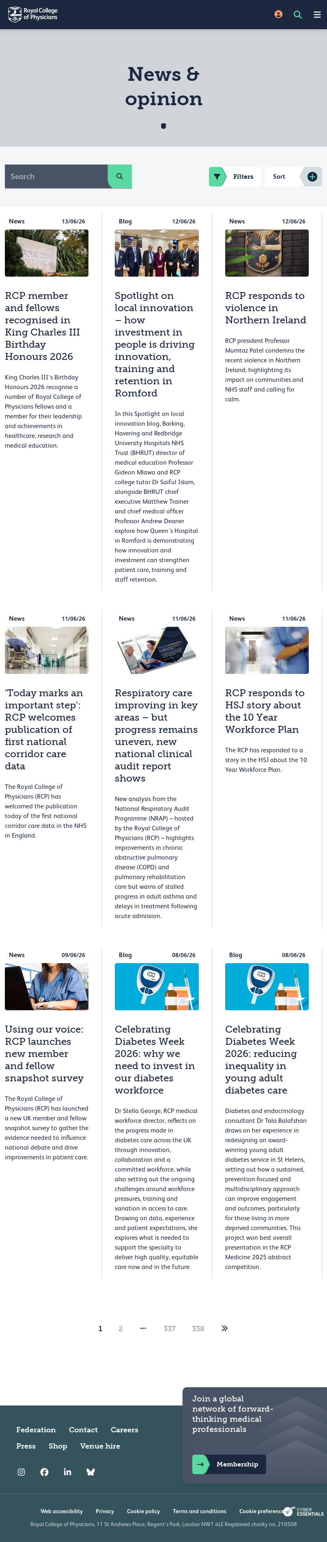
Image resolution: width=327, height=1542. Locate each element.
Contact (83, 1429)
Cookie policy (143, 1511)
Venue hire (100, 1446)
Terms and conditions (199, 1511)
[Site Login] (278, 14)
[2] (225, 1328)
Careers (124, 1429)
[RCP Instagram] (21, 1472)
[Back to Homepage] (82, 14)
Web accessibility (62, 1511)
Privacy (105, 1511)
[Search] (56, 176)
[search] (120, 176)
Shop (58, 1446)
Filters (231, 176)
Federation (36, 1429)
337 (170, 1328)
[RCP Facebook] (44, 1472)
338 (198, 1328)
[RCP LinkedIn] (67, 1472)
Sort (279, 176)
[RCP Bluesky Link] (90, 1472)
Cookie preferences (262, 1511)
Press (26, 1446)
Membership (225, 1464)
